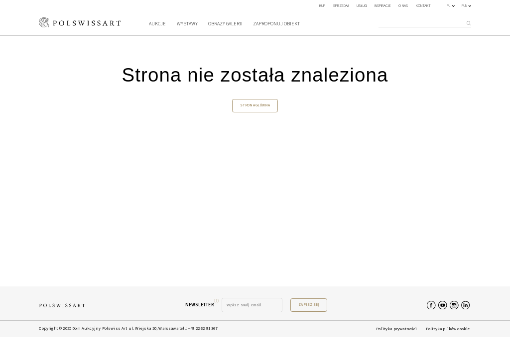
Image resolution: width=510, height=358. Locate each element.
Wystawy (187, 24)
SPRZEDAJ (341, 5)
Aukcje (157, 24)
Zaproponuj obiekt (276, 23)
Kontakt (423, 5)
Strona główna (255, 105)
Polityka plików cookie (448, 329)
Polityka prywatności (396, 329)
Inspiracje (383, 5)
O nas (403, 5)
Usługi (362, 5)
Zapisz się (308, 304)
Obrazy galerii (225, 24)
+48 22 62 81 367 (203, 328)
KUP (322, 5)
